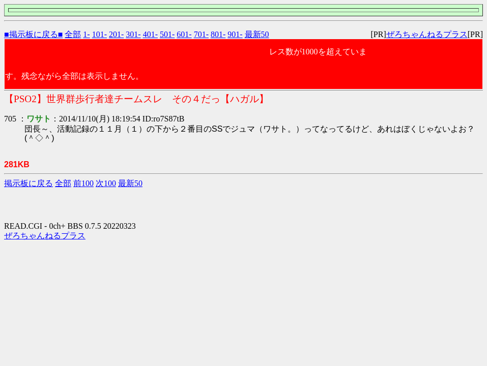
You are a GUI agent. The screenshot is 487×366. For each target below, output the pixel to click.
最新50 (257, 34)
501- (167, 34)
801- (218, 34)
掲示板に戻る (28, 183)
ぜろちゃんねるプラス (427, 34)
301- (133, 34)
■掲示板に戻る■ (33, 34)
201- (116, 34)
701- (201, 34)
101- (99, 34)
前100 (83, 183)
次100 (106, 183)
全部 (73, 34)
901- (234, 34)
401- (150, 34)
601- (184, 34)
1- (86, 34)
